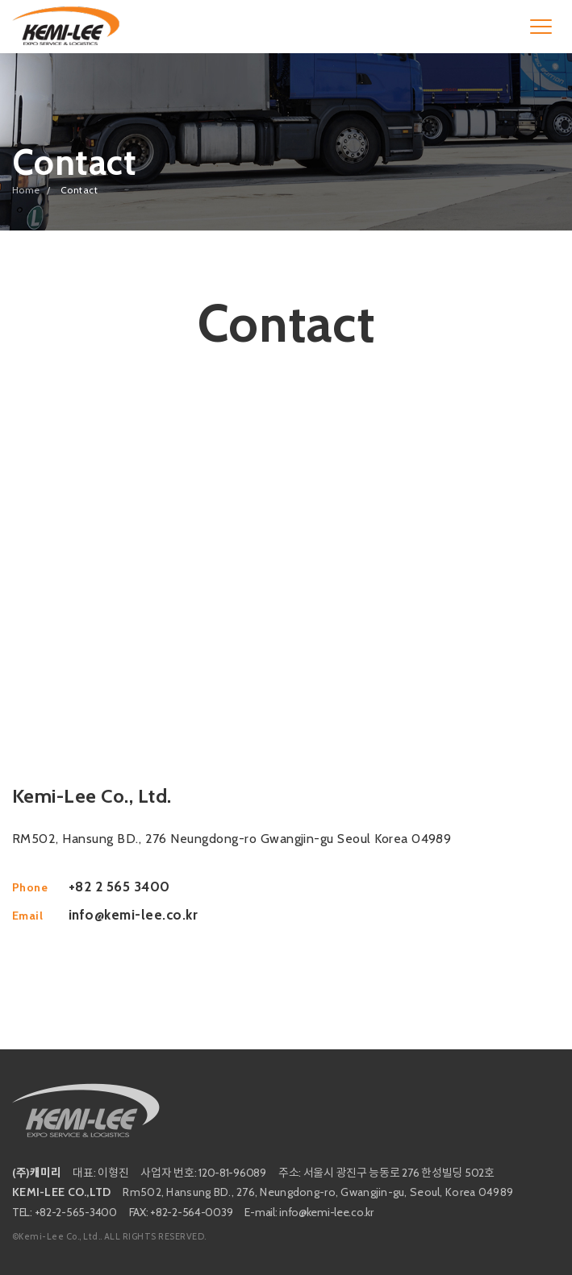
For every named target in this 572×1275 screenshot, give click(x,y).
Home (26, 190)
